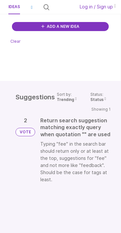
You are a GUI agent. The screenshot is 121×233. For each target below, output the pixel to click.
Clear (15, 41)
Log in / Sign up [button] (98, 6)
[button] (31, 7)
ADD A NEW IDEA (60, 26)
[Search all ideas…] (61, 7)
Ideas (14, 6)
